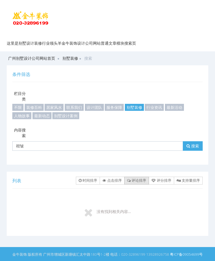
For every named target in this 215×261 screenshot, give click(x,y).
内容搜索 (20, 132)
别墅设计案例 (66, 115)
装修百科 (34, 107)
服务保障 (114, 107)
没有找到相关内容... (114, 211)
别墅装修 (70, 58)
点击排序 (111, 180)
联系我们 (74, 107)
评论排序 (136, 180)
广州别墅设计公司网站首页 (31, 58)
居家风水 (54, 107)
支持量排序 (188, 180)
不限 (18, 107)
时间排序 (88, 180)
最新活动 (174, 107)
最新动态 (42, 115)
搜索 (192, 146)
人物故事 (22, 115)
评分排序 (161, 180)
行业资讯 (154, 107)
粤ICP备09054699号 (186, 254)
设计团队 (94, 107)
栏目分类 (20, 96)
